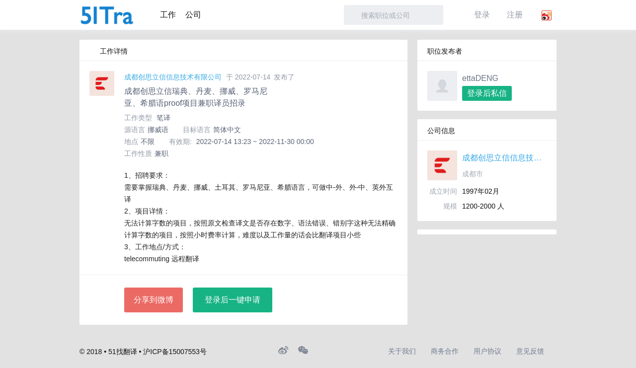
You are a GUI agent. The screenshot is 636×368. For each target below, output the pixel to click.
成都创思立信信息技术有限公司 (173, 77)
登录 (482, 14)
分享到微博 (153, 299)
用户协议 (487, 351)
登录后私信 (487, 93)
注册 (515, 14)
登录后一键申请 (232, 299)
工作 (168, 14)
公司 (193, 14)
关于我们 (402, 351)
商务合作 (445, 351)
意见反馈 (530, 351)
